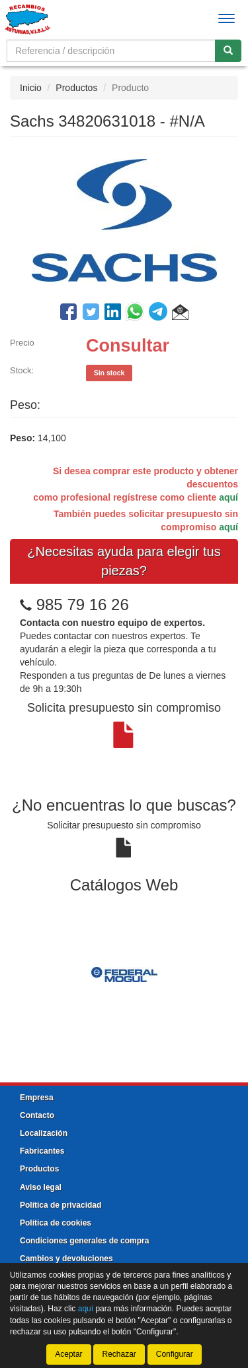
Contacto (37, 1115)
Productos (76, 87)
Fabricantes (42, 1151)
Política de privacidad (60, 1205)
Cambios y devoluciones (66, 1258)
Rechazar (119, 1354)
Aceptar (68, 1354)
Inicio (31, 87)
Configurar (174, 1354)
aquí (228, 497)
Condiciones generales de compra (84, 1240)
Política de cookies (55, 1223)
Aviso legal (41, 1187)
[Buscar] (228, 51)
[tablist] (124, 973)
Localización (43, 1133)
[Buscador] (111, 51)
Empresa (37, 1097)
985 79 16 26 (82, 604)
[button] (180, 314)
